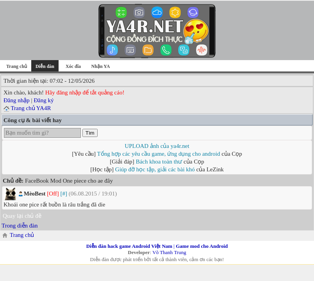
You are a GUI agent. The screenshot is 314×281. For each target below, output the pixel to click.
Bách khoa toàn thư (159, 161)
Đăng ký (44, 100)
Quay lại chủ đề (22, 216)
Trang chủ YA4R (31, 108)
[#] (64, 193)
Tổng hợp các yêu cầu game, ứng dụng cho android (158, 154)
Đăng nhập (17, 100)
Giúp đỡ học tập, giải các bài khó (155, 169)
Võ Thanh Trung (169, 252)
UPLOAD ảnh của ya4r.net (157, 146)
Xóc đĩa (73, 66)
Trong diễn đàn (19, 225)
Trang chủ (16, 66)
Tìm (90, 133)
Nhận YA (100, 66)
